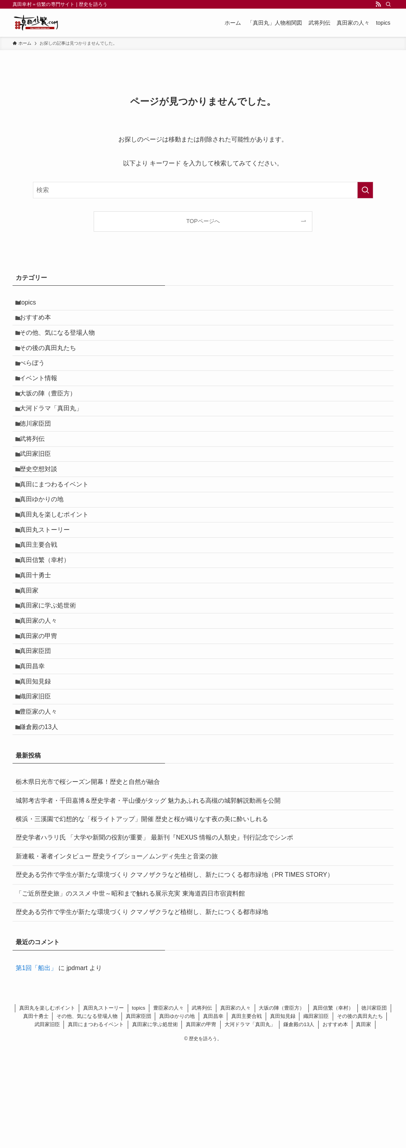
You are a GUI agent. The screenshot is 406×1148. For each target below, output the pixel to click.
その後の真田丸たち (52, 359)
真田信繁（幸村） (49, 620)
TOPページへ (202, 221)
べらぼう (36, 378)
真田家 (33, 657)
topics (32, 304)
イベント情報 (42, 397)
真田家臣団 (39, 731)
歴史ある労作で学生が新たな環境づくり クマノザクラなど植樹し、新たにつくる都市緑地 (142, 1011)
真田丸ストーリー (49, 582)
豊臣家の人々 (42, 805)
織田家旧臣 (39, 786)
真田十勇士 (39, 638)
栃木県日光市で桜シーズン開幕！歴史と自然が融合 (88, 881)
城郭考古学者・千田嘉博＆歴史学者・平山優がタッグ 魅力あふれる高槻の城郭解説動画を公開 (148, 899)
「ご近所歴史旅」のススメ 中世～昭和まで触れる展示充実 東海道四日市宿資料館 (130, 992)
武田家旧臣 (39, 489)
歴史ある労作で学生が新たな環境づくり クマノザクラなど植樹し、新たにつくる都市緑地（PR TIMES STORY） (175, 973)
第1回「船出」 (36, 1067)
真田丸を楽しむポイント (58, 564)
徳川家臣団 (39, 452)
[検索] (388, 4)
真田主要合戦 (42, 601)
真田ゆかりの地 (45, 545)
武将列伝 (36, 471)
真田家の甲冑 (42, 712)
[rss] (378, 4)
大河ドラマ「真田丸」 (55, 434)
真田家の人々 (42, 694)
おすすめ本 (39, 322)
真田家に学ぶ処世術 (52, 675)
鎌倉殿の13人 (43, 824)
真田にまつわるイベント (58, 527)
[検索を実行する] (365, 190)
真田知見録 (39, 768)
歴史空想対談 (42, 508)
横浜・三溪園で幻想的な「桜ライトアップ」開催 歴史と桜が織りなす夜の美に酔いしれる (142, 918)
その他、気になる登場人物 (61, 341)
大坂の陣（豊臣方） (52, 415)
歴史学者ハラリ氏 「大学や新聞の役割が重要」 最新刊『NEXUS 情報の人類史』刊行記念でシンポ (154, 936)
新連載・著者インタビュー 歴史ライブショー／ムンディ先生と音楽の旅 (117, 955)
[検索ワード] (203, 190)
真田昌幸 (36, 749)
